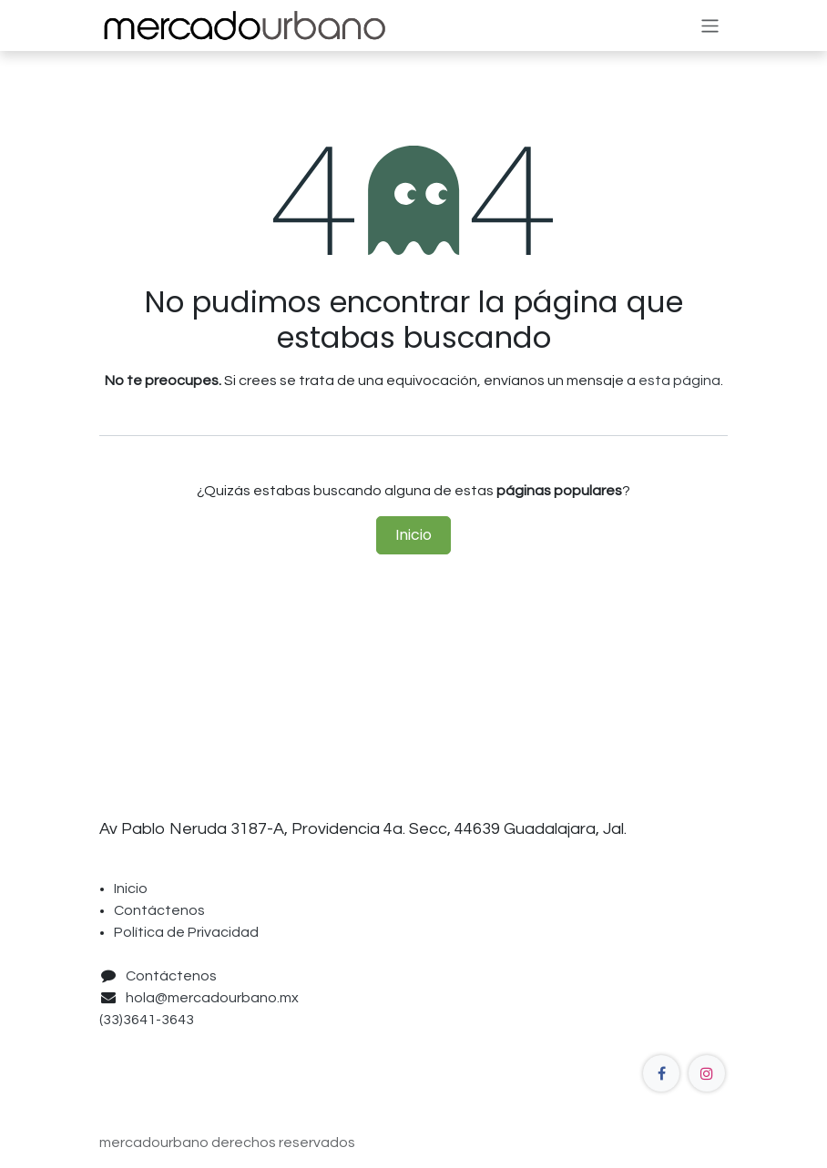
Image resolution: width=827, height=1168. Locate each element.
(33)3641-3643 (149, 1019)
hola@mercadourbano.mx (212, 997)
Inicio (413, 534)
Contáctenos (159, 910)
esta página (679, 380)
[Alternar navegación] (710, 25)
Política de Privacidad (186, 932)
